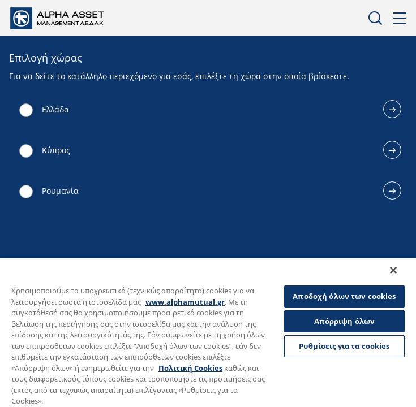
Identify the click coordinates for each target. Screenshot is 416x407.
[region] (208, 336)
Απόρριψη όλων (344, 321)
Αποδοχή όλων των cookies (344, 296)
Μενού (400, 18)
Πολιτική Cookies (190, 368)
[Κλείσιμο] (401, 277)
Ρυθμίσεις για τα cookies (344, 346)
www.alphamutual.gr (185, 302)
